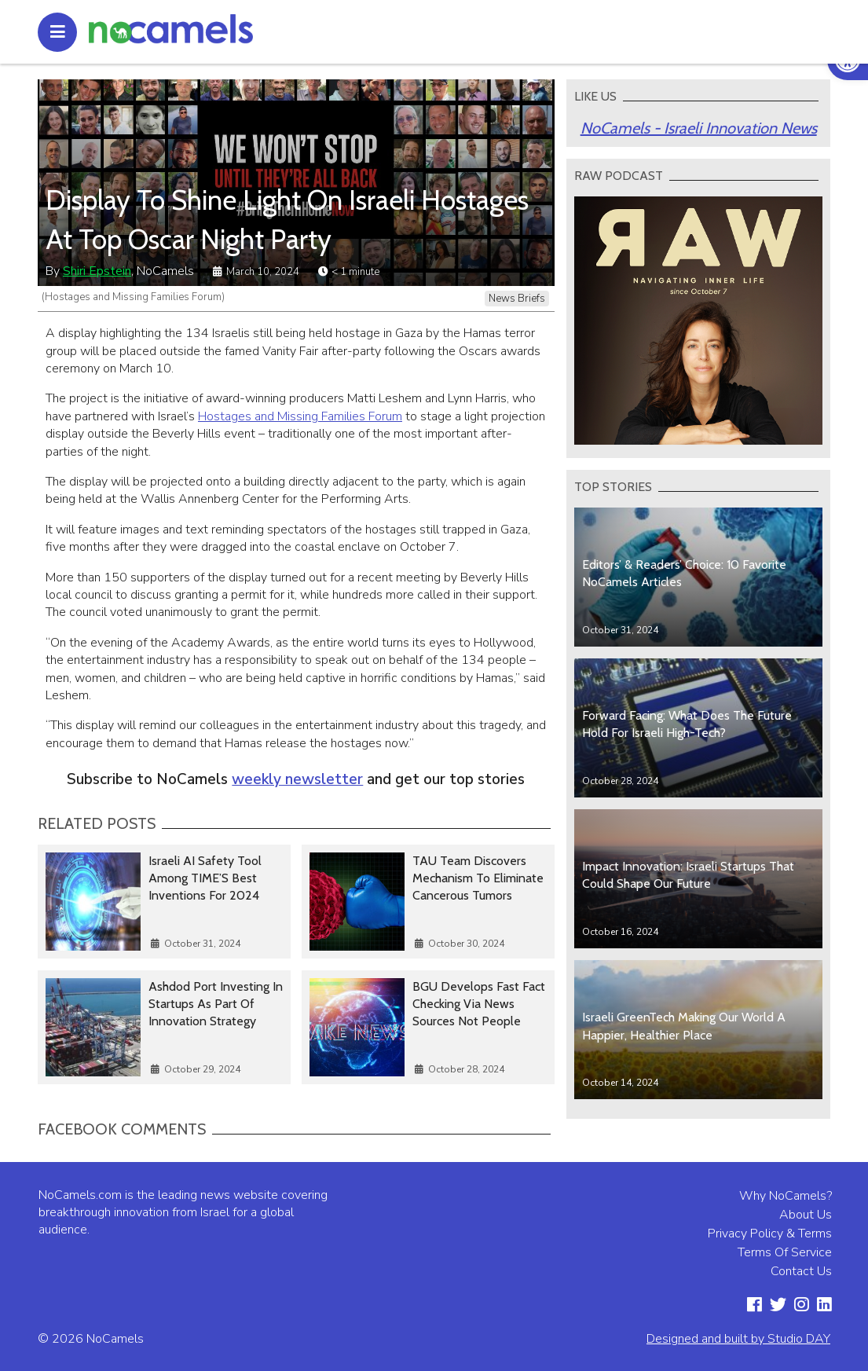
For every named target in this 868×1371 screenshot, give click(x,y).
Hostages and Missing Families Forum (300, 416)
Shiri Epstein (97, 271)
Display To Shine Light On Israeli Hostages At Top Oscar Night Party (287, 219)
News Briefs (517, 298)
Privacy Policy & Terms (770, 1233)
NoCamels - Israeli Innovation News (698, 128)
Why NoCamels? (785, 1195)
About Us (805, 1214)
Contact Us (801, 1271)
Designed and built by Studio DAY (738, 1338)
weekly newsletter (297, 779)
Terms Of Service (785, 1252)
